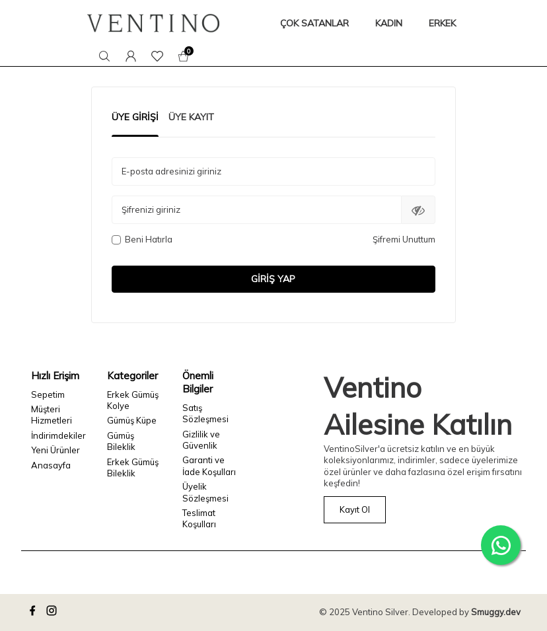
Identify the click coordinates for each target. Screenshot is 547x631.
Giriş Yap (273, 279)
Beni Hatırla (142, 239)
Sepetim (48, 394)
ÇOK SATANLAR (314, 23)
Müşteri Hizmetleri (51, 415)
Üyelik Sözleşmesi (205, 492)
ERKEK (442, 23)
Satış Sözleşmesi (205, 413)
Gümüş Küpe (132, 420)
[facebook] (34, 612)
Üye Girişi (135, 117)
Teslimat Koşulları (199, 518)
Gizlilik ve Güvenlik (201, 440)
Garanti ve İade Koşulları (209, 465)
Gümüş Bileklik (121, 441)
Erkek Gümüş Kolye (133, 400)
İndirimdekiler (58, 435)
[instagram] (53, 612)
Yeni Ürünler (55, 450)
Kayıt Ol (355, 509)
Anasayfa (51, 465)
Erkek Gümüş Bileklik (133, 467)
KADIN (388, 23)
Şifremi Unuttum (404, 239)
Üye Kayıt (191, 117)
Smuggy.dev (496, 612)
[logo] (153, 23)
